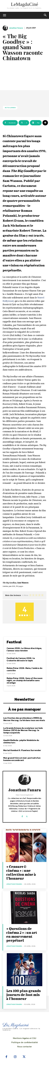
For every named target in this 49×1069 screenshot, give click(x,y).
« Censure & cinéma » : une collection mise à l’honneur (21, 872)
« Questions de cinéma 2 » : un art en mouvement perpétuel (21, 934)
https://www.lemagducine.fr (24, 795)
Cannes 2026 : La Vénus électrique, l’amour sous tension (24, 649)
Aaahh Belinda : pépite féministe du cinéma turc (21, 741)
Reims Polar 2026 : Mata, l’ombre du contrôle (24, 669)
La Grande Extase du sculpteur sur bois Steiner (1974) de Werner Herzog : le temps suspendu (23, 730)
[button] (45, 15)
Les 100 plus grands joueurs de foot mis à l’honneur (23, 995)
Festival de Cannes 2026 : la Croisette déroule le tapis (21, 659)
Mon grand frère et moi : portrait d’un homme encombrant (22, 759)
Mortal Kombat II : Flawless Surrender (22, 750)
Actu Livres (10, 107)
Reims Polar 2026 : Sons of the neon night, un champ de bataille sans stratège (24, 680)
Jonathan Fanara (16, 28)
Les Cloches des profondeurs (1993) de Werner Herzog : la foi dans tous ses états (24, 719)
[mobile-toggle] (4, 15)
